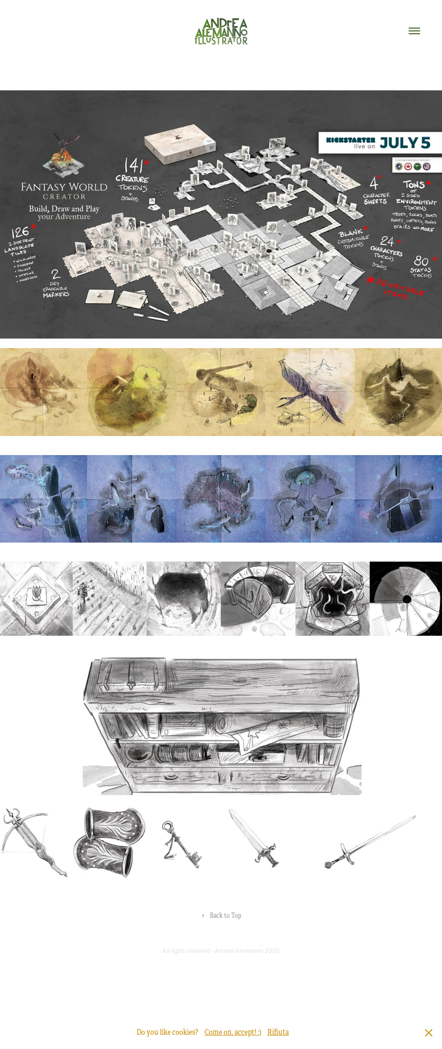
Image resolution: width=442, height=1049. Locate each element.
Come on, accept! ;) (233, 1032)
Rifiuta (278, 1032)
